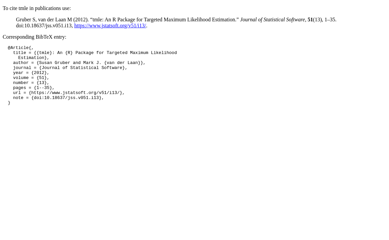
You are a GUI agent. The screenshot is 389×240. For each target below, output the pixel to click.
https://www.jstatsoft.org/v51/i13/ (110, 25)
